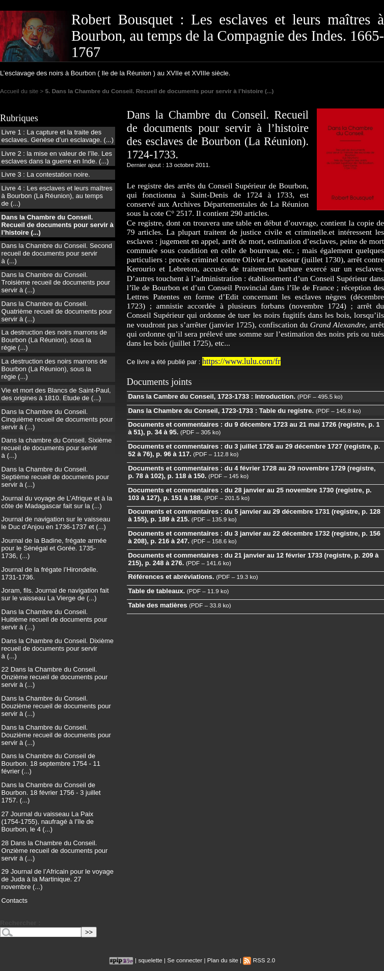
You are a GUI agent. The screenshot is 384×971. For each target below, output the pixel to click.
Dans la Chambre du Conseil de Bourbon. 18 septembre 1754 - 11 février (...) (51, 763)
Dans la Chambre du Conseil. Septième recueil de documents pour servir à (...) (55, 476)
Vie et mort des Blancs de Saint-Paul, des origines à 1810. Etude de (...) (56, 394)
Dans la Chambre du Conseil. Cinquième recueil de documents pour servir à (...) (57, 419)
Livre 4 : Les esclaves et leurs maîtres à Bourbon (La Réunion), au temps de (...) (57, 195)
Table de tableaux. (156, 591)
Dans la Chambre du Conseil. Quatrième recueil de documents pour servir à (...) (57, 311)
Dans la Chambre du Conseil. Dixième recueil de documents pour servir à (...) (58, 648)
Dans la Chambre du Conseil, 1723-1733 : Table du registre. (221, 410)
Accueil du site (19, 91)
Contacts (15, 900)
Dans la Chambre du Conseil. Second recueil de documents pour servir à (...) (57, 253)
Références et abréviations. (171, 576)
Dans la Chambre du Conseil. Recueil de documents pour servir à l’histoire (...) (58, 224)
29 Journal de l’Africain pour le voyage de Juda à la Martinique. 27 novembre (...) (58, 879)
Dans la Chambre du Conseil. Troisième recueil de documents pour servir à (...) (56, 282)
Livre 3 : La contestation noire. (46, 174)
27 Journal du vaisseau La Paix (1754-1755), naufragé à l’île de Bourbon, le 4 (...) (48, 821)
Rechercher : (20, 923)
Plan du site (222, 960)
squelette (150, 960)
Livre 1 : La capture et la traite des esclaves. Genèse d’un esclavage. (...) (58, 136)
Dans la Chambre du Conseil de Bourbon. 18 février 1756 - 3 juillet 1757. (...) (51, 792)
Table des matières (157, 605)
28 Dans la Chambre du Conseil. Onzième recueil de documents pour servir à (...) (55, 850)
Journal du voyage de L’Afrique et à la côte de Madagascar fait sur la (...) (57, 502)
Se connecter (184, 960)
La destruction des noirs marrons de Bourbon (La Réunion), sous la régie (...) (54, 339)
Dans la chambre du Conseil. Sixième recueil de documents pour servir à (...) (57, 447)
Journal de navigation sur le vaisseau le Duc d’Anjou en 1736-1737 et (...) (56, 523)
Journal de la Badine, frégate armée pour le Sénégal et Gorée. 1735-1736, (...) (54, 548)
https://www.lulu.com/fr (241, 361)
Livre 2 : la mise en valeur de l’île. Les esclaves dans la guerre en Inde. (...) (57, 157)
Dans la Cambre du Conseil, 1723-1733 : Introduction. (211, 396)
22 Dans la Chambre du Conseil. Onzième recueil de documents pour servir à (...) (55, 676)
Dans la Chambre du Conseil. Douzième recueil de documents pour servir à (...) (56, 706)
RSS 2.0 (259, 960)
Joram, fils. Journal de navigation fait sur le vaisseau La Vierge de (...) (55, 594)
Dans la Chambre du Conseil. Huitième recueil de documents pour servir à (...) (54, 619)
